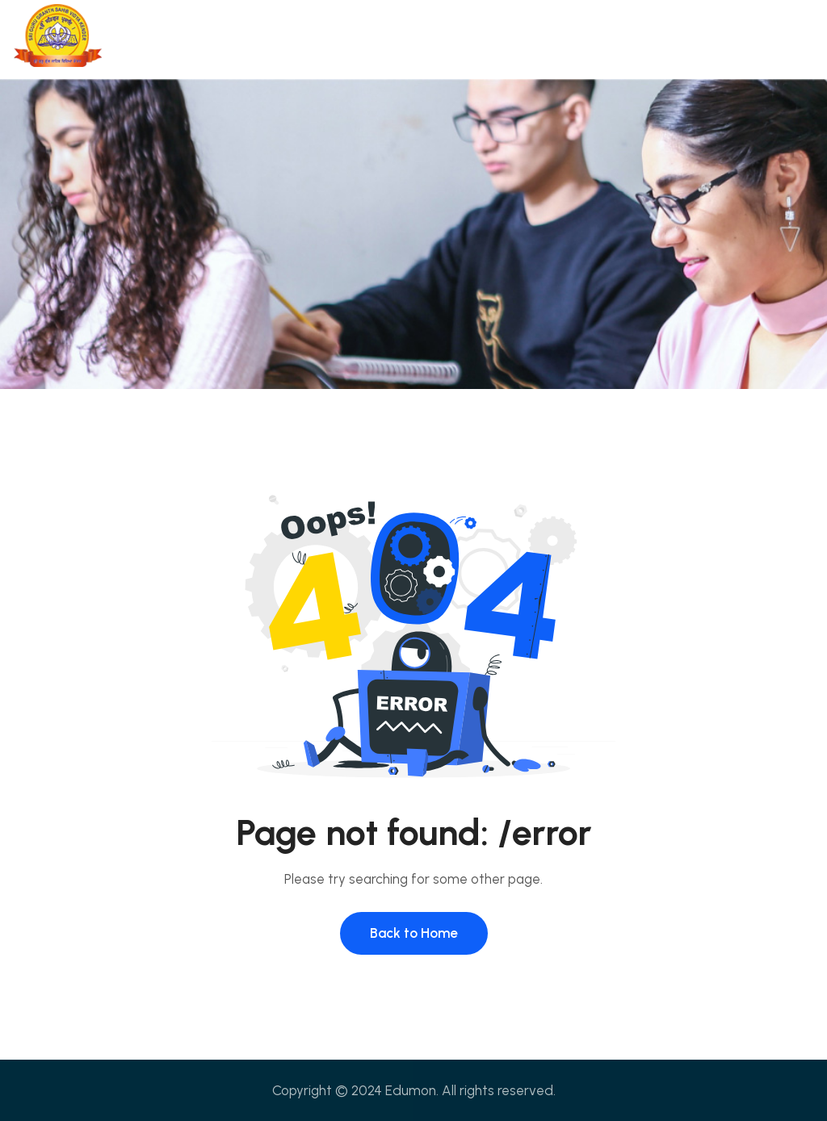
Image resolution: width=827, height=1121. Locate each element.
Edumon (410, 1090)
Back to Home (414, 933)
